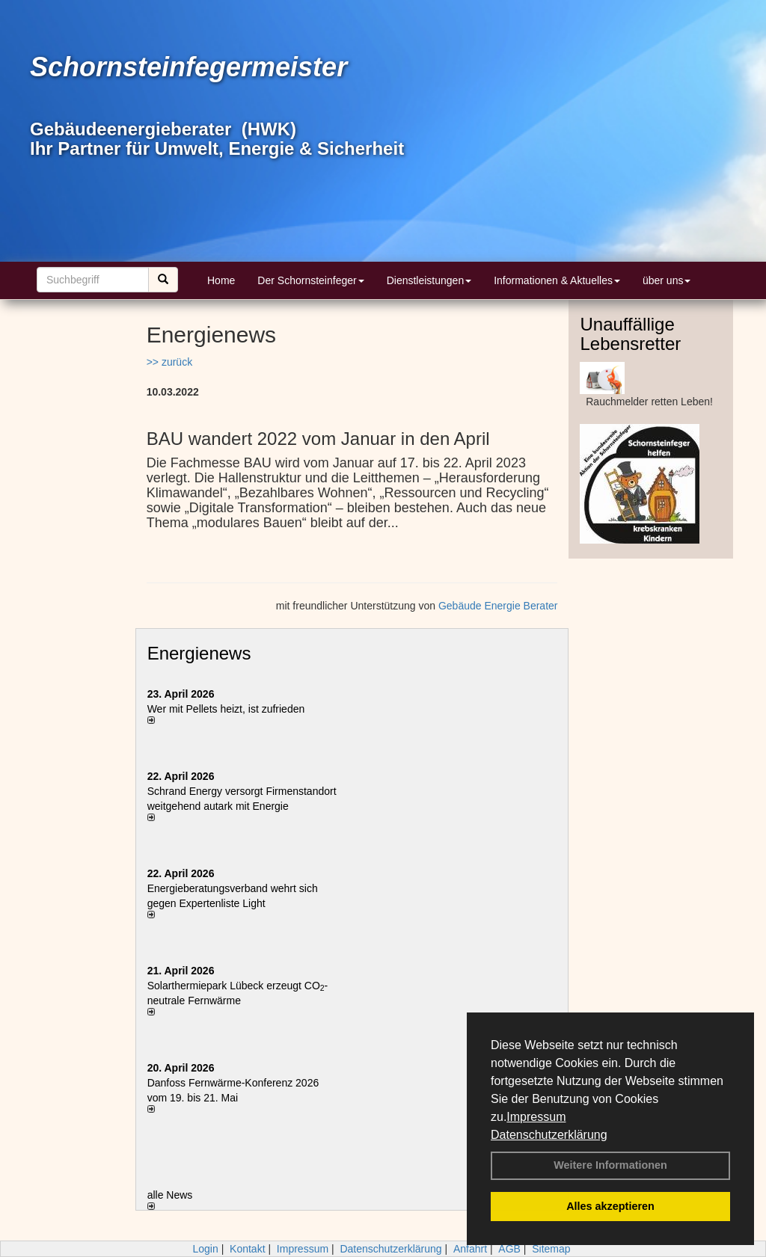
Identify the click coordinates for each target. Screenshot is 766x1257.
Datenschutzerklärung (549, 1134)
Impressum (536, 1116)
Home (221, 280)
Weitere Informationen (610, 1165)
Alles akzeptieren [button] (610, 1206)
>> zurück (169, 362)
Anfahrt (470, 1249)
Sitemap (551, 1249)
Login (205, 1249)
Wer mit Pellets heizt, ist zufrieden (226, 709)
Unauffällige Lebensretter (630, 334)
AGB (509, 1249)
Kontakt (247, 1249)
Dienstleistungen (429, 280)
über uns (666, 280)
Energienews (199, 653)
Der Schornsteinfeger (310, 280)
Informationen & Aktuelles (557, 280)
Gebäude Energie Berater (498, 606)
